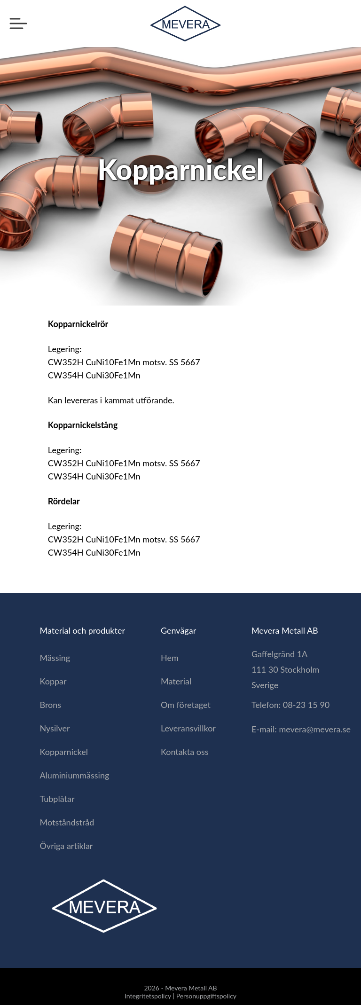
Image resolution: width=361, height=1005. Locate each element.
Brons (50, 704)
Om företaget (186, 704)
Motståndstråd (66, 822)
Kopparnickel (63, 751)
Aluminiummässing (74, 775)
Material (176, 681)
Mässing (54, 657)
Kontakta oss (185, 751)
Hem (170, 657)
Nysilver (54, 728)
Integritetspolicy (148, 996)
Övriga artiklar (66, 845)
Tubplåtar (56, 798)
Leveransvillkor (188, 728)
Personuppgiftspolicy (206, 996)
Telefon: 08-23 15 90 (290, 704)
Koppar (52, 681)
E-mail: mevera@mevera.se (301, 729)
